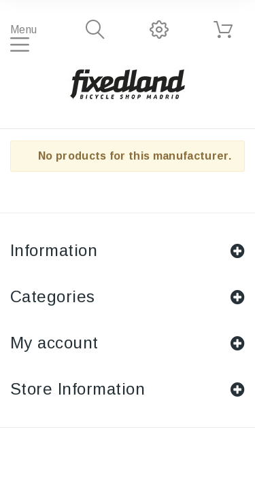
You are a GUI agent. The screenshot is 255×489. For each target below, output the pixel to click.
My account (54, 342)
